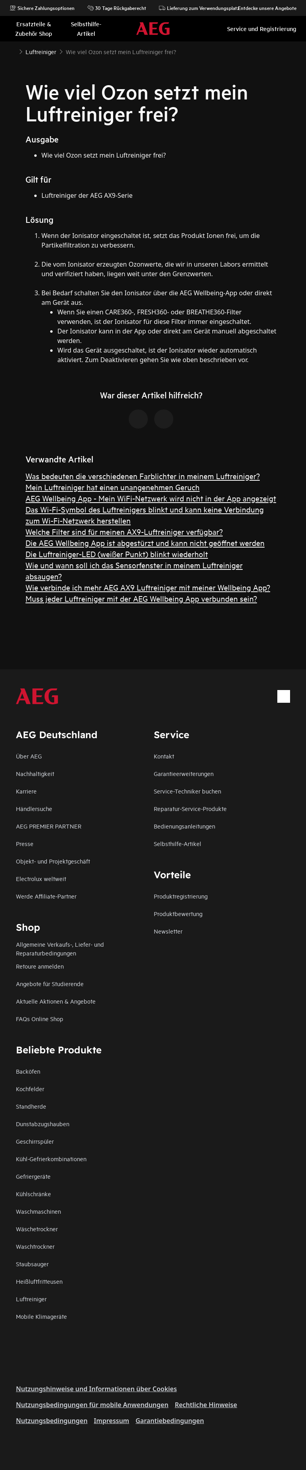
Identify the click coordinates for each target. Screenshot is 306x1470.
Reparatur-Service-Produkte (190, 808)
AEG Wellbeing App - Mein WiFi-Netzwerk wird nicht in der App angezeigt (151, 498)
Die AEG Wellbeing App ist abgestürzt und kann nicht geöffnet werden (145, 543)
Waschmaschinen (38, 1211)
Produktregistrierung (181, 896)
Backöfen (28, 1071)
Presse (24, 843)
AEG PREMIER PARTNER (48, 826)
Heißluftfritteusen (39, 1281)
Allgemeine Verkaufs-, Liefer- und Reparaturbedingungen (60, 948)
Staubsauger (32, 1263)
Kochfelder (30, 1088)
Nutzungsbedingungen (52, 1420)
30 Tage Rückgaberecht (116, 8)
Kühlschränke (33, 1193)
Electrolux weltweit (41, 878)
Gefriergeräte (33, 1176)
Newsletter (168, 931)
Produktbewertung (178, 913)
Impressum (111, 1420)
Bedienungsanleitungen (184, 826)
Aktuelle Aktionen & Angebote (56, 1001)
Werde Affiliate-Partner (46, 896)
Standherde (31, 1106)
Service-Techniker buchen (187, 791)
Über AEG (29, 756)
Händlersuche (34, 808)
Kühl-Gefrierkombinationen (51, 1158)
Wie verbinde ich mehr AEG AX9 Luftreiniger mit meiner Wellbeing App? (148, 587)
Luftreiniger (31, 1298)
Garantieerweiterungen (184, 773)
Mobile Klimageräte (41, 1316)
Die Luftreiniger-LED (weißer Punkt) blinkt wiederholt (117, 554)
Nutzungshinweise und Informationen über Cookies (96, 1388)
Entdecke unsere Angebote (263, 8)
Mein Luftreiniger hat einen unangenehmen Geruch (113, 487)
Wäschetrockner (37, 1228)
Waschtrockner (35, 1246)
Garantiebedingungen (169, 1420)
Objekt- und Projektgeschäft (53, 861)
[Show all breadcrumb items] (13, 51)
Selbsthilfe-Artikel (177, 843)
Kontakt (164, 756)
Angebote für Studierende (50, 983)
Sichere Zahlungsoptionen (42, 8)
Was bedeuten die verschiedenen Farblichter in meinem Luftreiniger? (143, 476)
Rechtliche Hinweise (206, 1404)
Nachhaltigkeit (35, 773)
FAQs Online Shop (39, 1018)
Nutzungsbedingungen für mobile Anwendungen (92, 1404)
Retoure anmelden (40, 966)
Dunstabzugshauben (42, 1123)
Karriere (26, 791)
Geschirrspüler (35, 1141)
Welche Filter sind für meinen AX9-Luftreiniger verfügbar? (124, 531)
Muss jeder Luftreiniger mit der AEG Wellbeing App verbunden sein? (141, 598)
